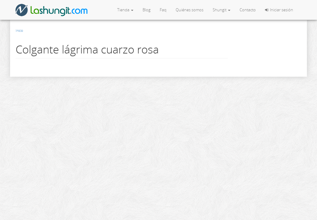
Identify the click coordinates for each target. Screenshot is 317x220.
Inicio (19, 30)
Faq (163, 10)
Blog (147, 10)
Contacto (248, 10)
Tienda (125, 10)
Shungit (221, 10)
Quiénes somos (189, 10)
